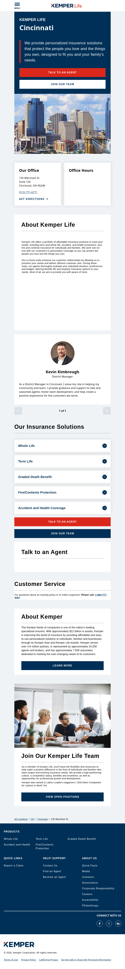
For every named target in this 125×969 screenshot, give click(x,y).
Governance (90, 882)
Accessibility (90, 900)
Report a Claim (14, 865)
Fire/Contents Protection (45, 846)
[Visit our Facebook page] (100, 924)
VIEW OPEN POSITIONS (62, 796)
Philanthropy (90, 905)
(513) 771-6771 (28, 192)
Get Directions (33, 199)
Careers (87, 894)
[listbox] (62, 369)
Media (86, 871)
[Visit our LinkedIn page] (118, 924)
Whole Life (11, 839)
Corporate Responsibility (98, 888)
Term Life (42, 839)
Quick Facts (90, 865)
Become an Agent (54, 877)
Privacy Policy (28, 959)
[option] (62, 369)
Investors (88, 877)
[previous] (18, 411)
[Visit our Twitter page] (109, 924)
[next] (107, 411)
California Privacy (48, 959)
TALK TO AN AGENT (62, 72)
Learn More (62, 665)
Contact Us (50, 865)
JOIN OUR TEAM (62, 84)
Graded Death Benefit (82, 839)
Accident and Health (17, 844)
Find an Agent (52, 871)
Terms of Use (11, 959)
